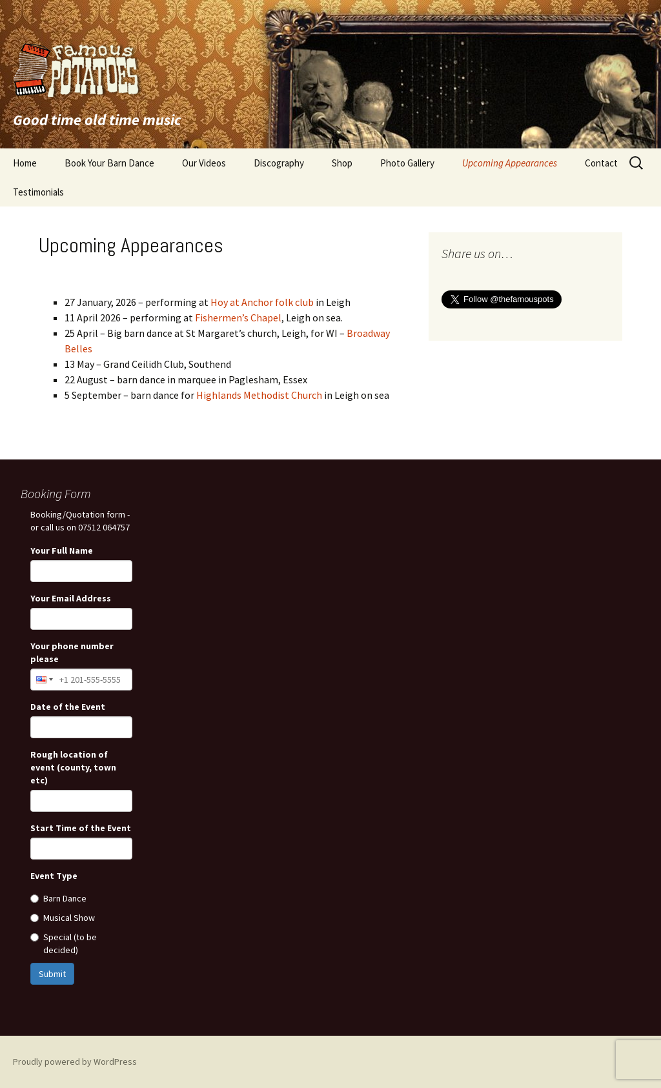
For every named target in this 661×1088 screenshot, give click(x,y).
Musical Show (62, 917)
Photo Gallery (407, 163)
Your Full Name (61, 550)
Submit (52, 974)
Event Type (53, 875)
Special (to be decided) (63, 943)
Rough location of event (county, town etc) (73, 767)
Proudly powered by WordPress (75, 1061)
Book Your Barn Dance (109, 163)
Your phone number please (72, 652)
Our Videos (204, 163)
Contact (601, 163)
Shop (342, 163)
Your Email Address (70, 598)
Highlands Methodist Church (259, 394)
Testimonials (38, 192)
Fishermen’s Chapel (238, 317)
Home (25, 163)
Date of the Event (67, 706)
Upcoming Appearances (509, 163)
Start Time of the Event (80, 828)
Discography (279, 163)
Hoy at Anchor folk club (262, 302)
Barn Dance (58, 898)
